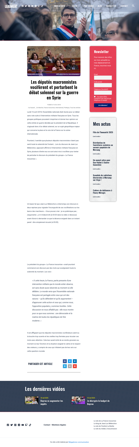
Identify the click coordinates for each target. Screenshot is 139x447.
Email (96, 74)
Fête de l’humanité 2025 (103, 132)
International (59, 107)
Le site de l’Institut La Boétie (104, 426)
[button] (65, 361)
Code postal (98, 82)
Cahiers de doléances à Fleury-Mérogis (102, 192)
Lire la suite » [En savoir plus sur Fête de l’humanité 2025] (97, 136)
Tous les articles (75, 107)
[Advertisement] (53, 179)
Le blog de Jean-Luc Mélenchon (105, 424)
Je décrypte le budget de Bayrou (100, 402)
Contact (46, 425)
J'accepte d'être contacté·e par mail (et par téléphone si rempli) (102, 98)
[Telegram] (36, 6)
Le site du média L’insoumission (105, 429)
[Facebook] (23, 6)
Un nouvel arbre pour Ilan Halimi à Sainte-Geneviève (101, 163)
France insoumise (49, 107)
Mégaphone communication (79, 443)
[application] (70, 6)
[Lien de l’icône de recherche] (133, 6)
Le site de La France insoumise (105, 421)
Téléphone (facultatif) (101, 89)
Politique (67, 107)
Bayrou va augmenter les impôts (53, 402)
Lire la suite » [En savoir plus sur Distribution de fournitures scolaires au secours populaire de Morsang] (97, 154)
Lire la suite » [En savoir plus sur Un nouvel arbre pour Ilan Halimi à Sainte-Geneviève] (97, 169)
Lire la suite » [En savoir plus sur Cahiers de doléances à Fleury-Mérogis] (97, 197)
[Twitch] (39, 6)
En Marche (39, 107)
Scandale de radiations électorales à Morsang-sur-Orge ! (102, 178)
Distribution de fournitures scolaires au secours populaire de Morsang (103, 146)
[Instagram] (29, 6)
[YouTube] (32, 6)
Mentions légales (59, 425)
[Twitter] (26, 6)
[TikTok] (42, 6)
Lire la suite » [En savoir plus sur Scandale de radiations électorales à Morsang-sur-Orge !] (97, 184)
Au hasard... (32, 107)
